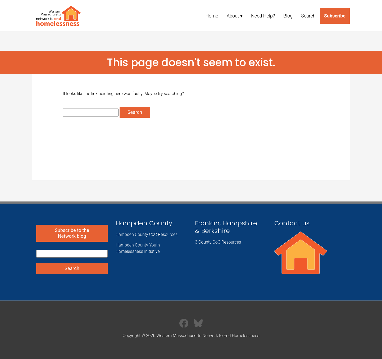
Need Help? (263, 16)
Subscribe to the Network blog (72, 233)
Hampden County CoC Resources (147, 234)
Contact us (292, 223)
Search (308, 16)
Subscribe (334, 16)
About (233, 16)
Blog (288, 16)
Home (212, 16)
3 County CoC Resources (218, 242)
